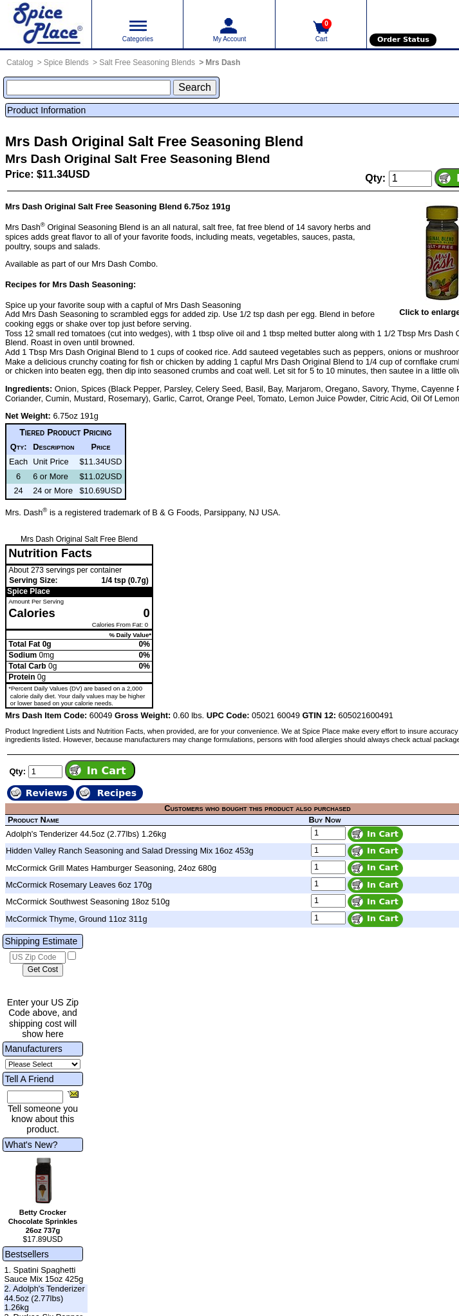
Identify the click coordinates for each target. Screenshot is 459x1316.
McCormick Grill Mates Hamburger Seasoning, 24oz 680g (111, 868)
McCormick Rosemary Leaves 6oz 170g (79, 885)
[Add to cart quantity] (410, 178)
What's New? (31, 1145)
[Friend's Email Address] (35, 1097)
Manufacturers (33, 1049)
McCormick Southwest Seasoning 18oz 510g (88, 901)
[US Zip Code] (38, 957)
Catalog (19, 62)
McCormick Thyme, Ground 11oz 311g (76, 919)
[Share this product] (73, 1094)
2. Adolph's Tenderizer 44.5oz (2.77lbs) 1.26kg (44, 1298)
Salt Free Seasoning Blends (147, 62)
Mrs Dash (222, 62)
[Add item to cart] (100, 769)
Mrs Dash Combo (123, 264)
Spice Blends (66, 62)
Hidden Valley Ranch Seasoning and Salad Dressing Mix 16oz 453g (130, 850)
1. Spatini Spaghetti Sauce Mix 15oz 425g (43, 1274)
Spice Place (28, 591)
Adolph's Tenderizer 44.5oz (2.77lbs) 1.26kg (86, 834)
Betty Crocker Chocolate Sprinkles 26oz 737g (43, 1221)
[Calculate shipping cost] (43, 970)
